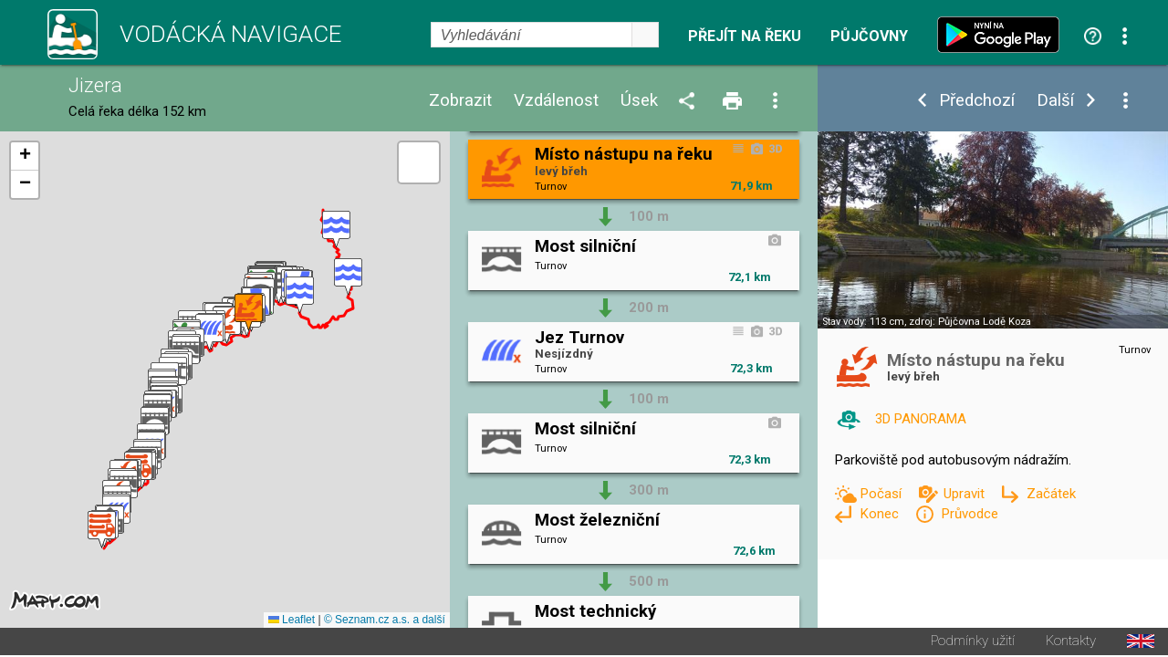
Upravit (966, 493)
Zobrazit (460, 101)
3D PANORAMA (920, 419)
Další (1055, 101)
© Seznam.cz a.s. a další (384, 621)
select (645, 35)
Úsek (639, 101)
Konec (881, 514)
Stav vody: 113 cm (863, 322)
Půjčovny (869, 36)
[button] (336, 230)
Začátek (1051, 493)
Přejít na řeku (744, 36)
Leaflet (291, 621)
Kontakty (1071, 643)
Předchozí (977, 101)
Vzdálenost (556, 101)
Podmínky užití (973, 643)
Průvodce (969, 514)
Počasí (882, 493)
